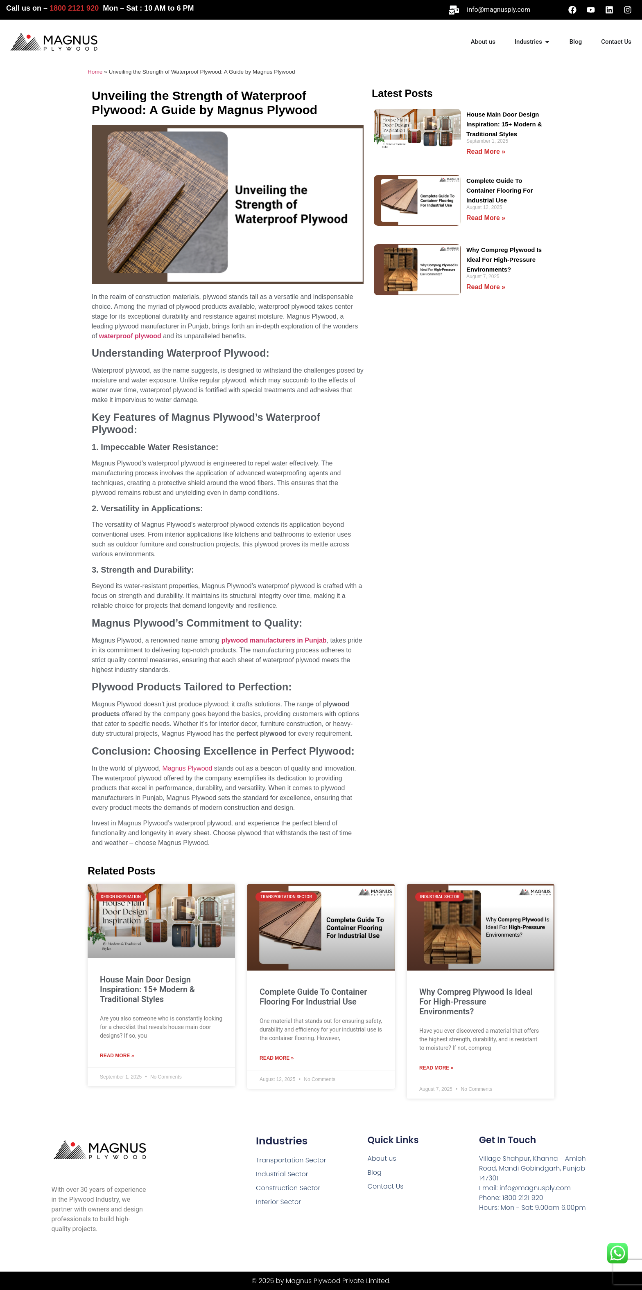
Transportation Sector (291, 1160)
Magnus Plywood (187, 768)
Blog (375, 1172)
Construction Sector (288, 1188)
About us (382, 1158)
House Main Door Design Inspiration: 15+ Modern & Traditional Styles (504, 124)
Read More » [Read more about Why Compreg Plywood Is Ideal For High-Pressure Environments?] (485, 286)
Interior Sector (278, 1202)
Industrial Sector (282, 1174)
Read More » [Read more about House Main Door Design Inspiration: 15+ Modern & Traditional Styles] (485, 151)
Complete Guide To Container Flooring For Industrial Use (499, 190)
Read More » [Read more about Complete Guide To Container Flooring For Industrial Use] (485, 217)
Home (95, 72)
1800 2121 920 (74, 8)
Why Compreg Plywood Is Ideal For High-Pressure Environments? (504, 259)
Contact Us (386, 1186)
